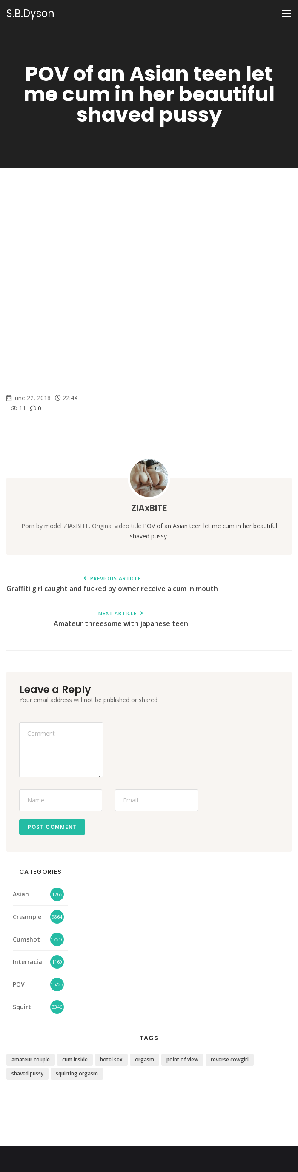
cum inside (75, 1059)
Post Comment (52, 827)
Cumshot (26, 939)
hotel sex (111, 1059)
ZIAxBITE (149, 508)
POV (19, 984)
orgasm (144, 1059)
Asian (21, 894)
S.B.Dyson (30, 14)
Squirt (22, 1007)
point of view (182, 1059)
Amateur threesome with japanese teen (120, 619)
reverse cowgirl (230, 1059)
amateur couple (30, 1059)
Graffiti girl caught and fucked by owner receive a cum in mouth (112, 584)
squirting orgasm (77, 1073)
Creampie (27, 917)
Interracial (28, 962)
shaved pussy (27, 1073)
